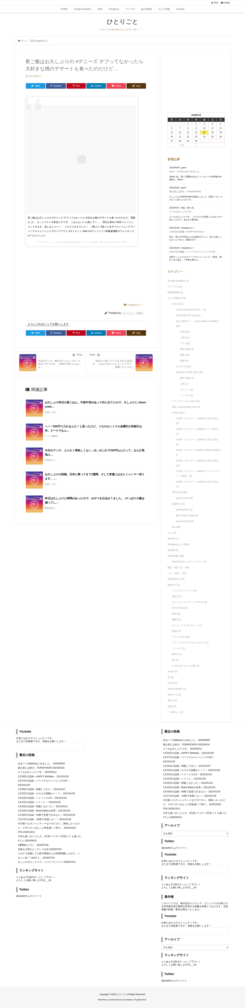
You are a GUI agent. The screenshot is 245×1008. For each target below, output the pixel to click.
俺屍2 (176, 619)
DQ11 (177, 596)
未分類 (173, 550)
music (172, 671)
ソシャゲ (178, 648)
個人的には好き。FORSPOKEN (185, 191)
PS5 (20, 832)
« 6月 (181, 145)
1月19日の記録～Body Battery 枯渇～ (38, 810)
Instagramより (41, 40)
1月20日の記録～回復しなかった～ (36, 806)
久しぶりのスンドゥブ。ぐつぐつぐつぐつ (40, 862)
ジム (172, 532)
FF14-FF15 (179, 608)
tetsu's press (184, 498)
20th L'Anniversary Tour (186, 407)
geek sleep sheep (187, 515)
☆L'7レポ (183, 366)
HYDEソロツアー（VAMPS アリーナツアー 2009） (198, 473)
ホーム (24, 40)
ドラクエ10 (181, 636)
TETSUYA (179, 492)
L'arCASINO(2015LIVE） (191, 309)
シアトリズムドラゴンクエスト (190, 642)
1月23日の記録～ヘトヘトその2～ (36, 797)
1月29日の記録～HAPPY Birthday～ (187, 231)
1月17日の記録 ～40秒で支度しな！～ (38, 819)
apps (172, 706)
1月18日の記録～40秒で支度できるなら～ (40, 814)
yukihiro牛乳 (184, 509)
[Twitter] (35, 86)
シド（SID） (177, 573)
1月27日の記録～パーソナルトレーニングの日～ (193, 251)
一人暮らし (175, 712)
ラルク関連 (177, 298)
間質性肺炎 (175, 292)
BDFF (177, 654)
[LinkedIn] (96, 86)
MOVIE (173, 538)
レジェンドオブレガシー (186, 625)
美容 (172, 700)
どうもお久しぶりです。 (181, 211)
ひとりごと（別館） (133, 313)
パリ (185, 343)
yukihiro (178, 503)
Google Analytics (178, 280)
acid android (185, 521)
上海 (185, 337)
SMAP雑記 (176, 556)
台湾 (185, 331)
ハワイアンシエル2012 (186, 401)
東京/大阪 (187, 349)
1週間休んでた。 (27, 845)
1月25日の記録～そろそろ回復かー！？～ (40, 793)
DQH (176, 631)
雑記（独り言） (178, 567)
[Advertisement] (59, 271)
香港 (184, 360)
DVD (172, 683)
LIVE (177, 304)
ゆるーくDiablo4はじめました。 (185, 171)
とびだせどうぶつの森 (185, 665)
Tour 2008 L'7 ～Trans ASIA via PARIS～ (198, 323)
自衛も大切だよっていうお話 (33, 849)
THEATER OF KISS (188, 315)
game (174, 584)
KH (175, 660)
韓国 (185, 355)
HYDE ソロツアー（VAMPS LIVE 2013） (198, 442)
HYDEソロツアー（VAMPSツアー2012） (198, 431)
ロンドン (186, 389)
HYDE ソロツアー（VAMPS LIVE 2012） (198, 421)
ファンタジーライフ (184, 590)
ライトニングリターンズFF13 (189, 602)
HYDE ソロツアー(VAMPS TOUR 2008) (198, 452)
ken (176, 527)
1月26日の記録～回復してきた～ (35, 789)
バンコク (186, 395)
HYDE (178, 412)
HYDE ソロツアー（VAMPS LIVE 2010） (198, 484)
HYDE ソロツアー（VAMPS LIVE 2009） (198, 463)
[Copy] (136, 86)
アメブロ (175, 286)
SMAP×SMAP (177, 688)
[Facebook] (56, 86)
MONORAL (176, 579)
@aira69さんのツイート (29, 896)
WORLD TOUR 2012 (189, 372)
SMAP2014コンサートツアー (189, 561)
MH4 (176, 613)
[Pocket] (116, 86)
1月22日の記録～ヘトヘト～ (33, 802)
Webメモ (174, 694)
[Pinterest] (76, 86)
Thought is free (140, 1000)
